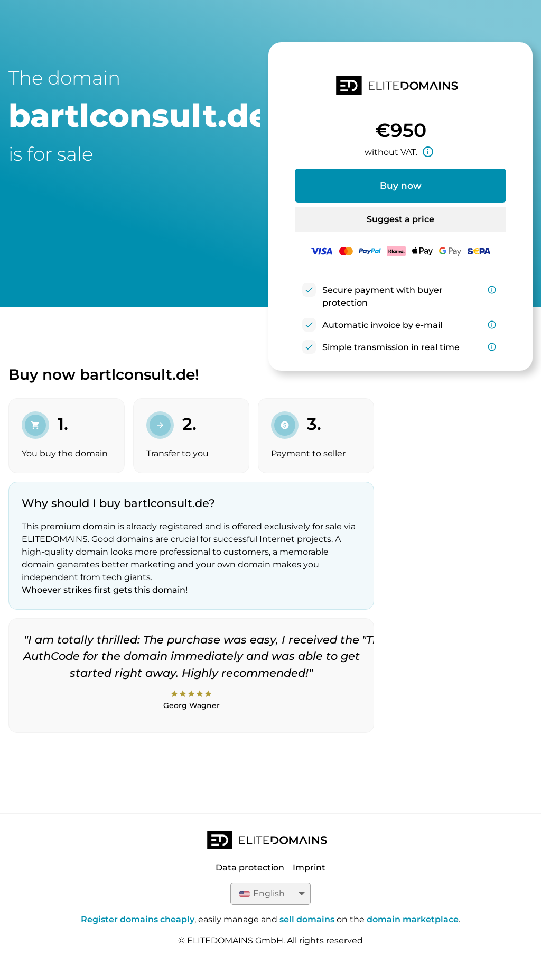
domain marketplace (413, 919)
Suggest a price (400, 219)
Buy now (401, 185)
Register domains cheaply (137, 919)
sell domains (306, 919)
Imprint (309, 867)
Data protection (250, 867)
